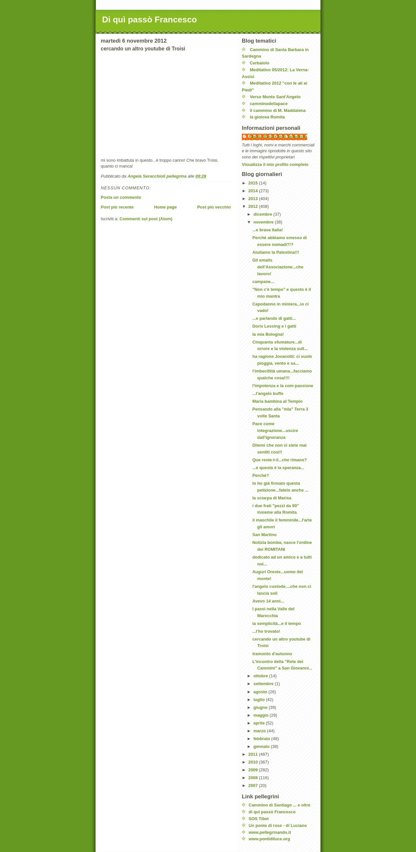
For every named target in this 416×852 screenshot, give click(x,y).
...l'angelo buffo (267, 393)
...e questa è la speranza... (278, 467)
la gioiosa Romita (267, 117)
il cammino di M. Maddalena (278, 110)
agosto (261, 691)
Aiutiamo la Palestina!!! (275, 252)
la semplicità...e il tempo (276, 623)
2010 (253, 762)
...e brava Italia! (267, 229)
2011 (253, 754)
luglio (260, 699)
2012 (253, 206)
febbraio (262, 738)
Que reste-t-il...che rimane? (279, 459)
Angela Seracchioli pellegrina (277, 136)
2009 (253, 769)
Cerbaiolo (259, 63)
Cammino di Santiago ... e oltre (279, 805)
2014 (253, 190)
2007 (253, 785)
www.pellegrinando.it (270, 832)
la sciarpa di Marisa (271, 497)
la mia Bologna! (268, 334)
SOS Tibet (259, 818)
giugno (261, 707)
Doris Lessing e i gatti (274, 326)
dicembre (263, 214)
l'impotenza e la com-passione (282, 385)
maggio (262, 715)
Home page (165, 207)
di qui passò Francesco (272, 811)
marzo (260, 730)
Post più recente (117, 207)
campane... (263, 281)
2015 (253, 183)
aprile (260, 723)
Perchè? (260, 475)
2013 (253, 198)
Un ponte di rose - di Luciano (278, 825)
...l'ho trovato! (266, 631)
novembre (264, 222)
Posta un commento (121, 197)
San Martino (264, 534)
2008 (253, 777)
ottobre (261, 675)
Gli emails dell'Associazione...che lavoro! (277, 267)
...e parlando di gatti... (274, 318)
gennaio (262, 746)
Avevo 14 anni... (268, 601)
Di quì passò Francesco (149, 19)
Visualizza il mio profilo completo (275, 164)
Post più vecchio (214, 207)
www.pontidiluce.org (269, 838)
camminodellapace (269, 103)
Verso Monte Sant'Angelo (275, 96)
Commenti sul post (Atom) (146, 218)
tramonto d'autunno (272, 653)
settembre (264, 683)
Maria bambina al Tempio (277, 401)
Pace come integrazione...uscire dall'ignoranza (275, 430)
